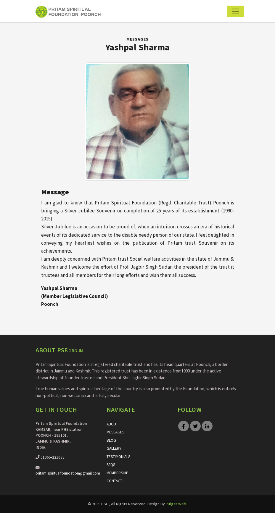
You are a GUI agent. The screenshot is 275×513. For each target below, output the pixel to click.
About (112, 424)
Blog (111, 440)
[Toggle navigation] (235, 11)
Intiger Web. (176, 503)
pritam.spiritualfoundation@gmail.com (68, 473)
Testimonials (118, 456)
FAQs (111, 464)
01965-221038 (53, 457)
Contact (114, 480)
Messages (137, 39)
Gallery (114, 448)
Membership (117, 472)
